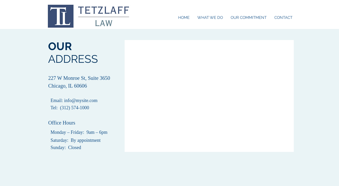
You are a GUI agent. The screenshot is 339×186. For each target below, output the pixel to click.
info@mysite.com (80, 100)
